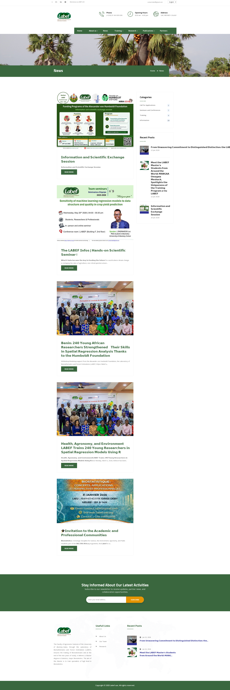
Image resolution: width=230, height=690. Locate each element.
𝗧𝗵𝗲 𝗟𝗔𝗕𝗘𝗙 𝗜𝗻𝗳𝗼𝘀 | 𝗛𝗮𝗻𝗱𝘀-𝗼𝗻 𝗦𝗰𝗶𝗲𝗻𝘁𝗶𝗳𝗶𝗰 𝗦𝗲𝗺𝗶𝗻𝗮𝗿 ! (93, 252)
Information (144, 120)
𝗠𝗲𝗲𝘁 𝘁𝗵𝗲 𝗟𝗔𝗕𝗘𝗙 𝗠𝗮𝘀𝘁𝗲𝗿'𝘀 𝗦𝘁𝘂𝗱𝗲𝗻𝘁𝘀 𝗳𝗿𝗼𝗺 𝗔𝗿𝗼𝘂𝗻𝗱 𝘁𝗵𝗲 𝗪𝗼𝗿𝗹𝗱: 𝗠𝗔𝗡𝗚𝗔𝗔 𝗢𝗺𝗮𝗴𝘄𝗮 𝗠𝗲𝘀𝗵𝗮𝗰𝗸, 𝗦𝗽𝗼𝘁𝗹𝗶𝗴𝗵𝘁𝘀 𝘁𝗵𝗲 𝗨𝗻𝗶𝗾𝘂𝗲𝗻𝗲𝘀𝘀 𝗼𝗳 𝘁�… (160, 178)
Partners (164, 31)
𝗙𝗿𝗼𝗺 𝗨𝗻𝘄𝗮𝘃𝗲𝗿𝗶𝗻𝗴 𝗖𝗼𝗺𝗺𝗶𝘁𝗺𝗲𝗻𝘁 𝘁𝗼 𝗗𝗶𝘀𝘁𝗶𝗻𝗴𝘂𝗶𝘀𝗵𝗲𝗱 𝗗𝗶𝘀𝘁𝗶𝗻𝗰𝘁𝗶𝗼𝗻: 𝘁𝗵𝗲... (174, 640)
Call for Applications (147, 105)
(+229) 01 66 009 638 (114, 15)
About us (93, 31)
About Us (102, 636)
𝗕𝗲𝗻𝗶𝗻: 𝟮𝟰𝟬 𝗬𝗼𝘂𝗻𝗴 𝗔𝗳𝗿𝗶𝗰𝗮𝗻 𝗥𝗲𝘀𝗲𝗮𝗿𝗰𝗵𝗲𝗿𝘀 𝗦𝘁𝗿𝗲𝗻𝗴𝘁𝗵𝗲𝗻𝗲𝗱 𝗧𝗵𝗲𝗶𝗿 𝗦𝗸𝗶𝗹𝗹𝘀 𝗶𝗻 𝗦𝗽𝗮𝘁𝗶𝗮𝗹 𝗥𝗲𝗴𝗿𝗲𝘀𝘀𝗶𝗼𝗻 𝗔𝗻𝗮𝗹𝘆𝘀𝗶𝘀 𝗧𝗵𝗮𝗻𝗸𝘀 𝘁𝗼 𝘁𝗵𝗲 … (95, 349)
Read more (69, 172)
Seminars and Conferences (150, 110)
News (106, 31)
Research (133, 31)
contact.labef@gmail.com (155, 2)
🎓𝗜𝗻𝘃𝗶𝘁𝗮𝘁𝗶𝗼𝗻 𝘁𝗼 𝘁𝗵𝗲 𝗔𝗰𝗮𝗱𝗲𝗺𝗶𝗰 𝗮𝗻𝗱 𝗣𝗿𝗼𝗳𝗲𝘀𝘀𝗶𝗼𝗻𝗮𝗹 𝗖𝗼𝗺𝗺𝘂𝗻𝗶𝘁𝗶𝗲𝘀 (89, 533)
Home (80, 31)
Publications (148, 31)
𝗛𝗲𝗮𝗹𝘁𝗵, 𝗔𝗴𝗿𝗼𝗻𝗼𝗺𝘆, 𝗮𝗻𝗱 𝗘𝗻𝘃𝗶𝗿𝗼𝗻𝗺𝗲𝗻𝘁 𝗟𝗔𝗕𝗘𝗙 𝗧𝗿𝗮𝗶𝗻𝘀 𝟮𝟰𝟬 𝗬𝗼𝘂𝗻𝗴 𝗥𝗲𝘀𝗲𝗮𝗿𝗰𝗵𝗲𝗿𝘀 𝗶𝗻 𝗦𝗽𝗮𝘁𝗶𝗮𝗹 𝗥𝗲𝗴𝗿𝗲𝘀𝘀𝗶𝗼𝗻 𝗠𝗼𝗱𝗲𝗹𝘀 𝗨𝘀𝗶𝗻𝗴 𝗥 (95, 448)
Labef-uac (114, 685)
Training (118, 31)
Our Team (103, 641)
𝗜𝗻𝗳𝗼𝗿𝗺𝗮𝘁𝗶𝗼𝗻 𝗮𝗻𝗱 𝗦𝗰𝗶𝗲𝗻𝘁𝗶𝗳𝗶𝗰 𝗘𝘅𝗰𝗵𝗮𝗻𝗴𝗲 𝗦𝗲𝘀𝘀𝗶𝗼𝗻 (92, 159)
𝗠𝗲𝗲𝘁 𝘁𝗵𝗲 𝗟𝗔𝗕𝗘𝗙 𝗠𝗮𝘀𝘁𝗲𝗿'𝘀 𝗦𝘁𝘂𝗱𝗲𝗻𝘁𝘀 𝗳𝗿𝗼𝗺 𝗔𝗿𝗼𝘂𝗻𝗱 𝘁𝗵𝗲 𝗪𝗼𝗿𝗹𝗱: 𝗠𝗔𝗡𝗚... (158, 654)
